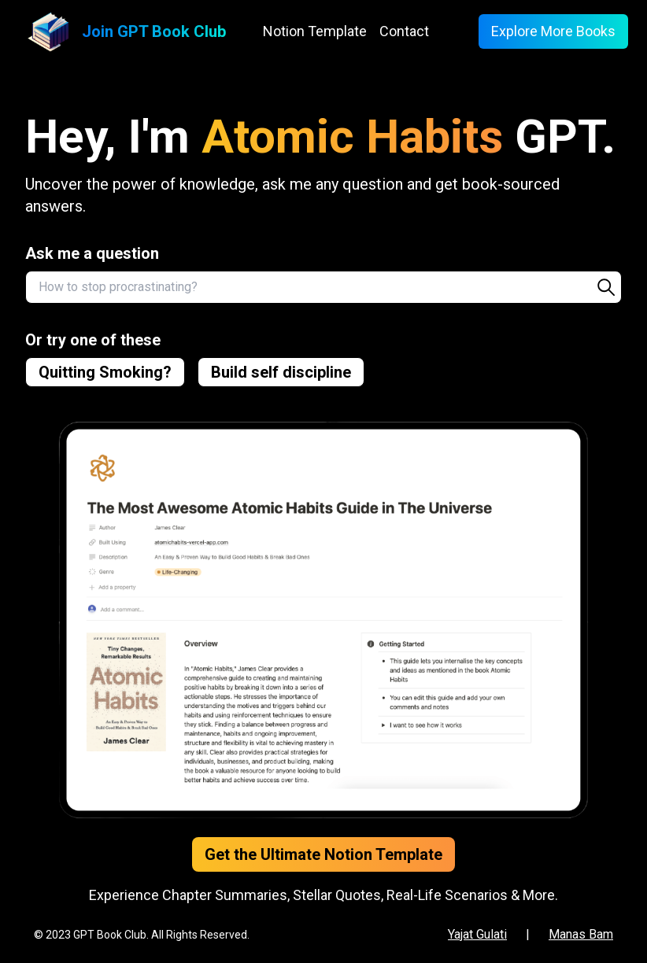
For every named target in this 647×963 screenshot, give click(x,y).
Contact (404, 31)
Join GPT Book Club (154, 31)
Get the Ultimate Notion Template (323, 854)
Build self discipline (281, 372)
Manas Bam (581, 934)
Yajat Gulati (477, 934)
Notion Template (315, 31)
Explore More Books (553, 31)
